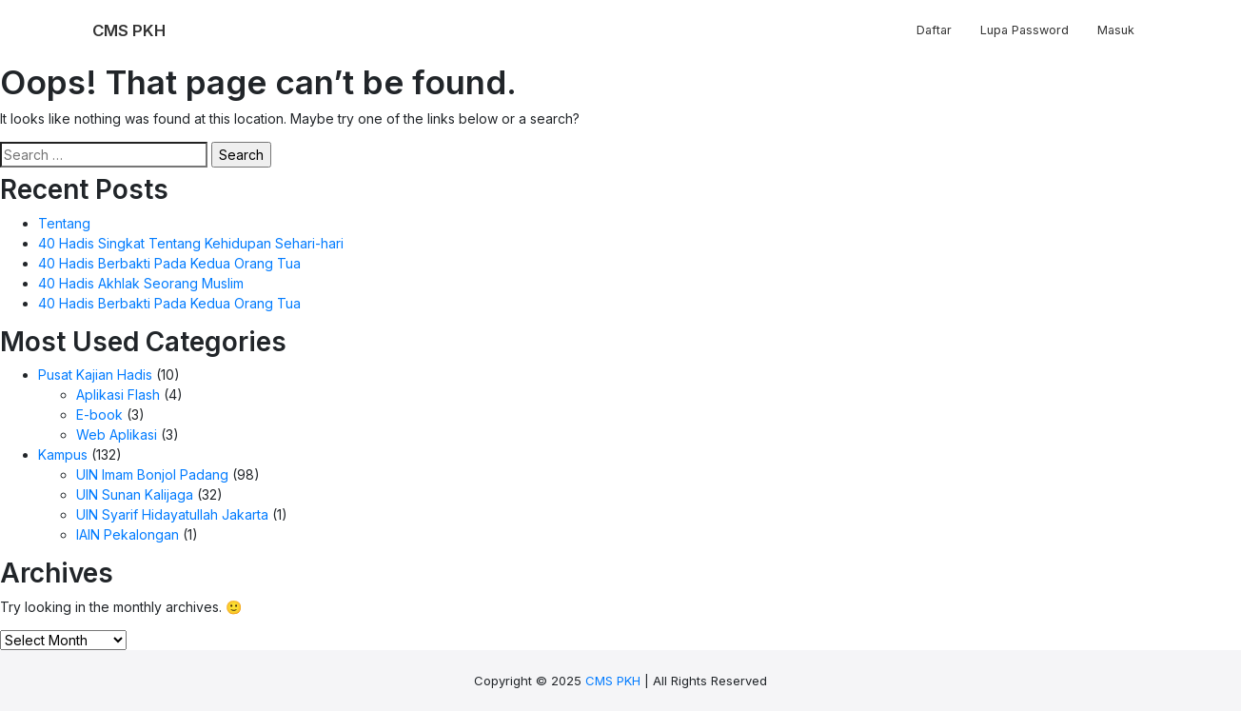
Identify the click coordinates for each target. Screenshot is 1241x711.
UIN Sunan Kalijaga (134, 494)
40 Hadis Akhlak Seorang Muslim (141, 283)
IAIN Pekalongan (127, 534)
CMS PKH (612, 680)
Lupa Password (1024, 30)
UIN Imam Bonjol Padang (152, 474)
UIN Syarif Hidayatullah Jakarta (172, 514)
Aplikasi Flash (118, 394)
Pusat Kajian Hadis (95, 374)
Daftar (934, 30)
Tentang (64, 223)
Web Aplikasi (116, 434)
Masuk (1115, 30)
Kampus (63, 454)
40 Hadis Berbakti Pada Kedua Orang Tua (169, 263)
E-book (99, 414)
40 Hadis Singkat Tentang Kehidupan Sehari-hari (191, 243)
